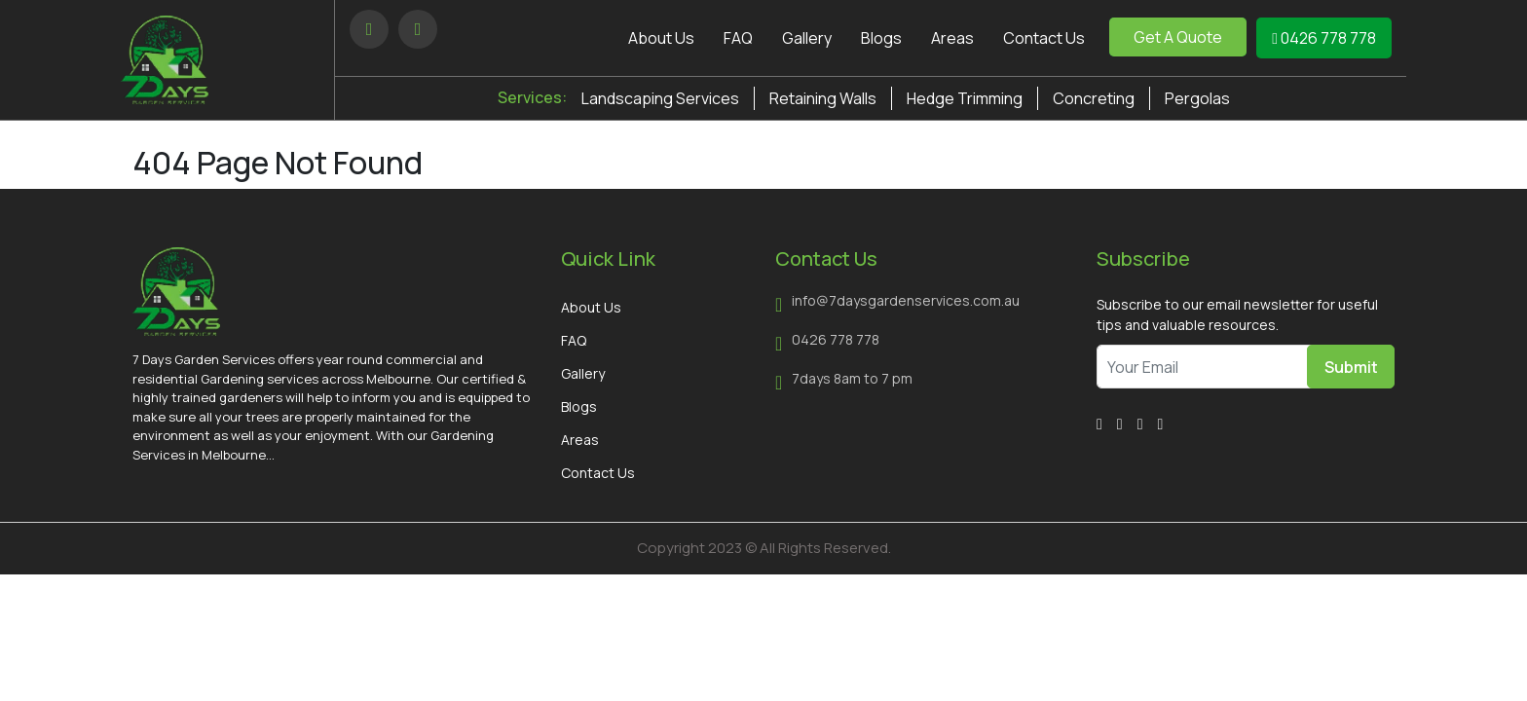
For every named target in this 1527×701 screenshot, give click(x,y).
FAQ (738, 38)
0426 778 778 (1324, 38)
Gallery (807, 38)
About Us (661, 38)
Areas (952, 38)
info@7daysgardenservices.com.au (906, 300)
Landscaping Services (660, 98)
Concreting (1094, 98)
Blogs (881, 38)
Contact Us (1044, 38)
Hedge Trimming (965, 98)
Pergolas (1197, 98)
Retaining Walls (822, 98)
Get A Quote (1178, 37)
